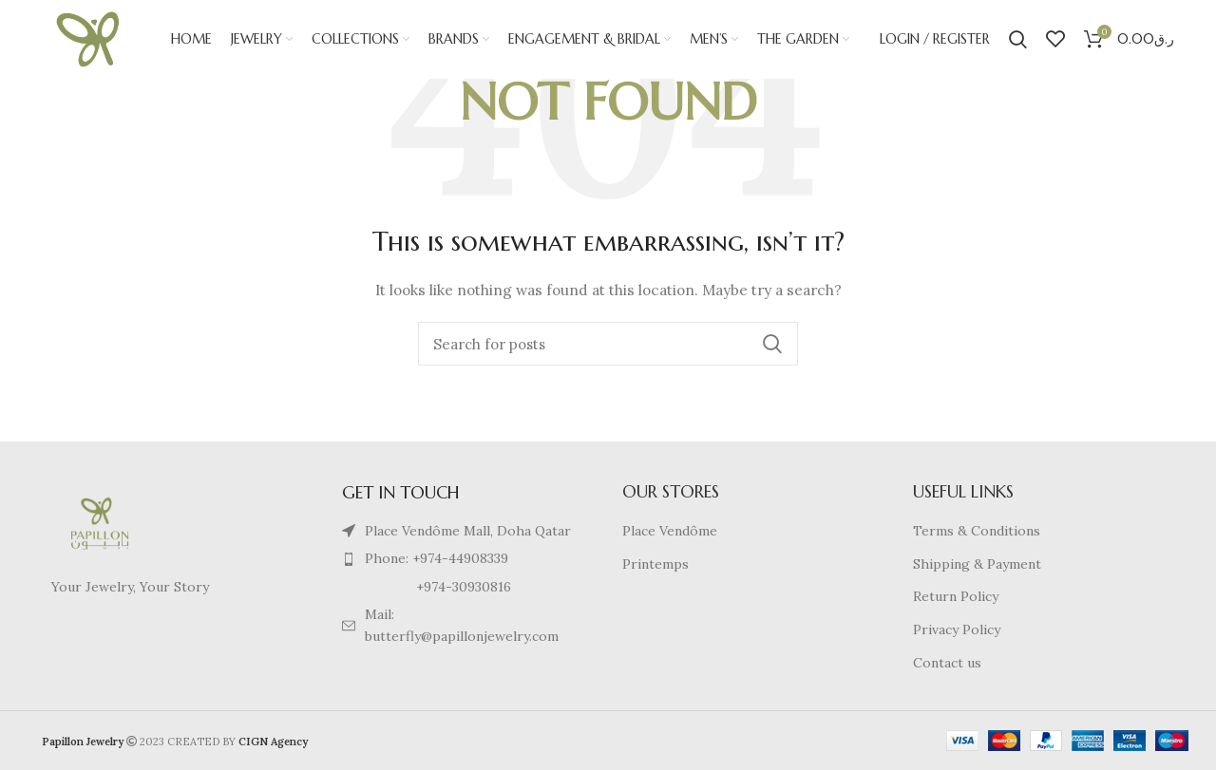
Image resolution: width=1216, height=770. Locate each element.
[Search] (1017, 43)
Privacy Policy (956, 629)
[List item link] (463, 558)
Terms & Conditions (976, 530)
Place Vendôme (669, 530)
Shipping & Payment (977, 564)
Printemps (655, 564)
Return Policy (955, 596)
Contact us (947, 662)
